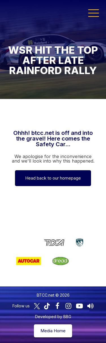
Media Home (53, 330)
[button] (93, 13)
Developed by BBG (53, 316)
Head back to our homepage (53, 178)
